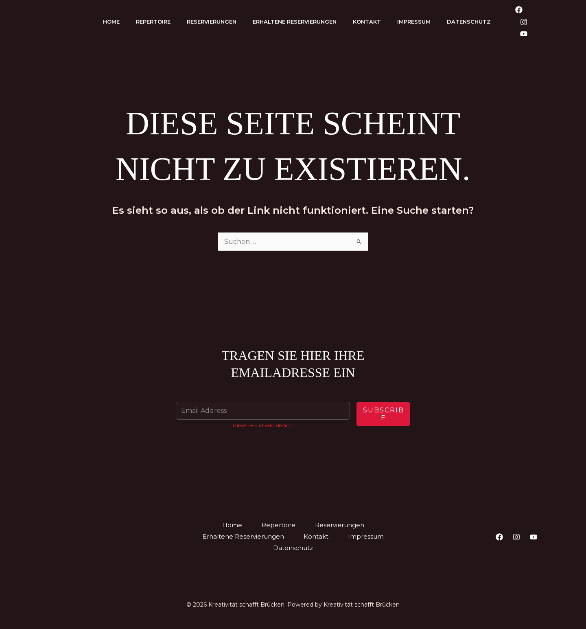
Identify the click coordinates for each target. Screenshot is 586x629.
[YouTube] (523, 33)
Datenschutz (469, 21)
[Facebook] (519, 9)
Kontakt (367, 21)
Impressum (414, 21)
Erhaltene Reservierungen (295, 21)
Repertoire (153, 21)
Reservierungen (211, 21)
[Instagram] (523, 22)
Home (111, 21)
